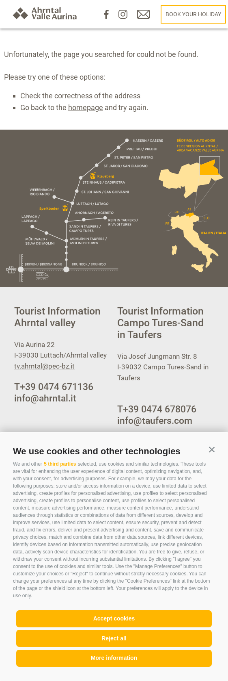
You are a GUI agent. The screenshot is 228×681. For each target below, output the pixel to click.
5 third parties (60, 464)
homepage (85, 107)
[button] (212, 449)
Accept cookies (114, 618)
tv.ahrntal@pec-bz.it (44, 366)
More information (114, 658)
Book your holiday (193, 14)
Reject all (113, 638)
